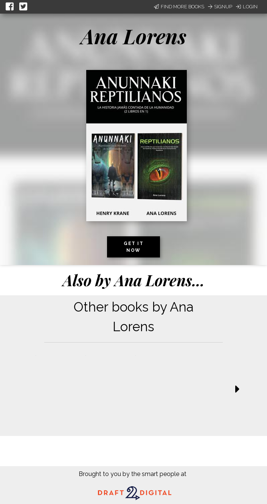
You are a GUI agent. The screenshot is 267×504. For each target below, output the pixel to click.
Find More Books (179, 6)
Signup (220, 6)
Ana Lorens (133, 36)
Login (247, 6)
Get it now (133, 247)
